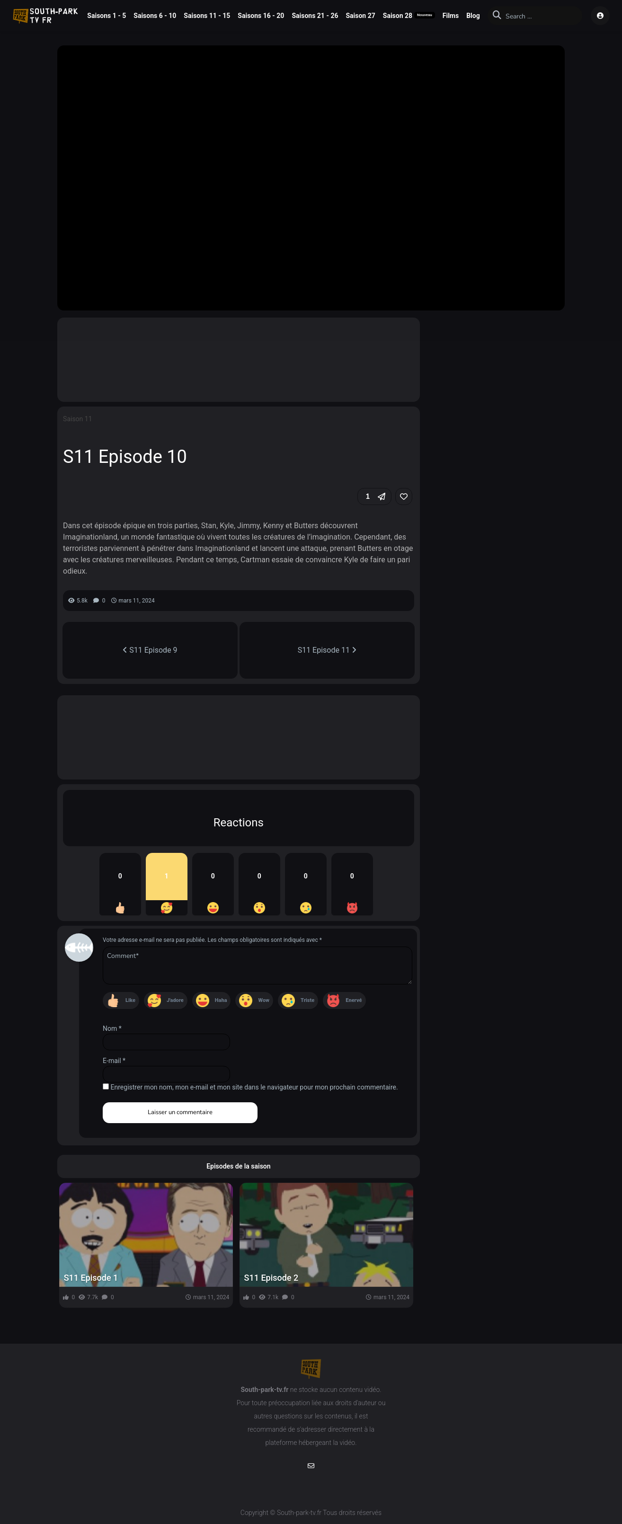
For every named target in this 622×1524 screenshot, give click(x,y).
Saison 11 (77, 419)
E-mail (114, 1060)
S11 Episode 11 (327, 650)
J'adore (175, 1000)
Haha (221, 1000)
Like (130, 1000)
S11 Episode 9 (150, 650)
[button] (374, 496)
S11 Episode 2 (271, 1278)
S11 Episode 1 (91, 1278)
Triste (307, 1000)
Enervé (354, 1000)
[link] (403, 496)
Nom (112, 1028)
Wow (263, 1000)
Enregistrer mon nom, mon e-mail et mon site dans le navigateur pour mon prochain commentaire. (254, 1087)
